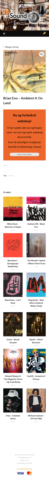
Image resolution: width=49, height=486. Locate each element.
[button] (41, 54)
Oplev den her (24, 154)
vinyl (5, 165)
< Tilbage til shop (11, 47)
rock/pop (10, 175)
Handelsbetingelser (24, 469)
